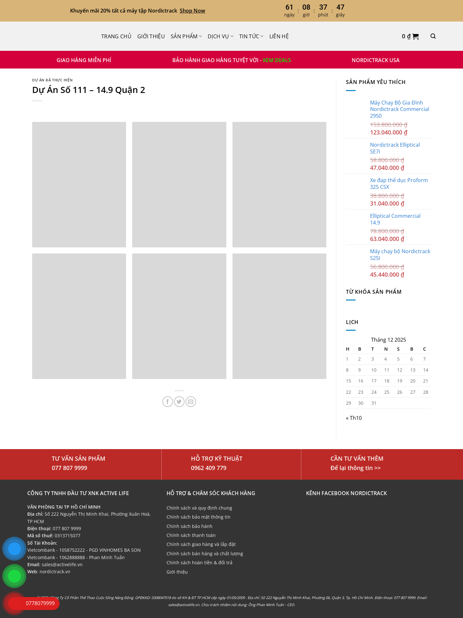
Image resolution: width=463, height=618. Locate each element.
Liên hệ (279, 36)
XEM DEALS (277, 60)
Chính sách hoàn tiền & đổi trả (199, 562)
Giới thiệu (151, 36)
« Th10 (354, 417)
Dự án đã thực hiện (52, 80)
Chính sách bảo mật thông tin (199, 517)
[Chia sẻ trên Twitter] (179, 401)
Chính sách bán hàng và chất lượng (205, 553)
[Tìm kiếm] (433, 36)
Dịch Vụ (220, 36)
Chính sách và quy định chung (199, 508)
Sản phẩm (186, 36)
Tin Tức (251, 36)
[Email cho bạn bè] (191, 401)
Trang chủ (116, 36)
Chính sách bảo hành (190, 526)
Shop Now (192, 10)
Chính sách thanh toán (191, 535)
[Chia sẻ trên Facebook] (167, 401)
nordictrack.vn (55, 571)
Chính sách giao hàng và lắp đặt (201, 544)
